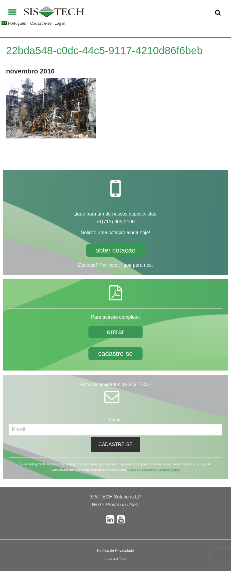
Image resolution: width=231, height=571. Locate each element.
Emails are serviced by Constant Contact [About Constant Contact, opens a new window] (154, 469)
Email (115, 419)
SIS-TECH (54, 13)
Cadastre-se (41, 23)
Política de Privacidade (115, 550)
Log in (59, 23)
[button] (12, 11)
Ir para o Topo (115, 559)
